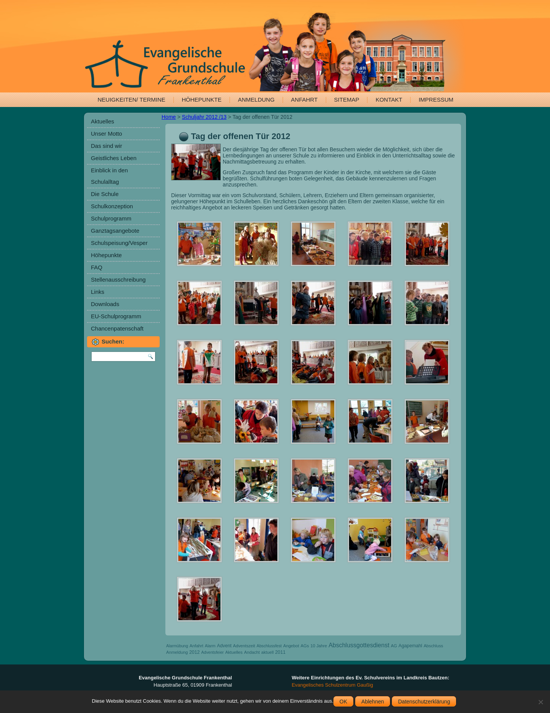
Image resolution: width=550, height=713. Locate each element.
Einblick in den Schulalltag (109, 176)
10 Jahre (319, 645)
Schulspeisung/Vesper (119, 243)
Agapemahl (410, 645)
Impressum (436, 99)
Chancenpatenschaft (117, 328)
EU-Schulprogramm (116, 316)
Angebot (291, 645)
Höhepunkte (202, 99)
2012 (194, 652)
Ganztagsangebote (115, 230)
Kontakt (388, 99)
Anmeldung (256, 99)
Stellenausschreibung (118, 279)
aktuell (267, 652)
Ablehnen (372, 701)
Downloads (105, 304)
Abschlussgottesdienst (358, 645)
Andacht (252, 652)
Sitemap (346, 99)
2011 (280, 652)
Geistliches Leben (113, 158)
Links (97, 291)
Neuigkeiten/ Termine (131, 99)
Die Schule (105, 194)
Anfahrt (304, 99)
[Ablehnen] (540, 702)
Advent (224, 645)
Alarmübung (177, 645)
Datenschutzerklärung (424, 701)
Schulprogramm (111, 218)
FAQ (96, 267)
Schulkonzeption (112, 206)
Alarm (210, 645)
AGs (305, 645)
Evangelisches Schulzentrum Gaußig (332, 685)
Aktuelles (102, 121)
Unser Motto (106, 133)
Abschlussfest (269, 645)
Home (169, 117)
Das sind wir (106, 146)
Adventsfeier (212, 652)
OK (343, 701)
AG (394, 645)
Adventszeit (244, 645)
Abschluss (433, 645)
